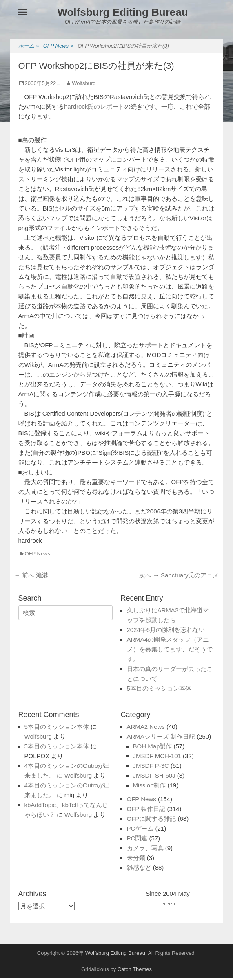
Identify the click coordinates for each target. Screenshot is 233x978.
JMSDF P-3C (151, 765)
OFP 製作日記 (146, 808)
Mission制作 (149, 785)
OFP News (58, 46)
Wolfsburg (83, 83)
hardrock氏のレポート (94, 106)
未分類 (136, 857)
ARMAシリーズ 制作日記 (161, 736)
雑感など (139, 867)
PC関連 (137, 838)
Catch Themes (135, 969)
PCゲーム (140, 828)
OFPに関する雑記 (151, 818)
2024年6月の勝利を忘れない (166, 629)
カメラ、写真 (145, 847)
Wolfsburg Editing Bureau (122, 12)
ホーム (28, 46)
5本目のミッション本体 (159, 688)
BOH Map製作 (152, 746)
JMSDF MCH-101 (157, 755)
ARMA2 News (146, 726)
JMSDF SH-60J (154, 775)
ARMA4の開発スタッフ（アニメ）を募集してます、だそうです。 (170, 649)
